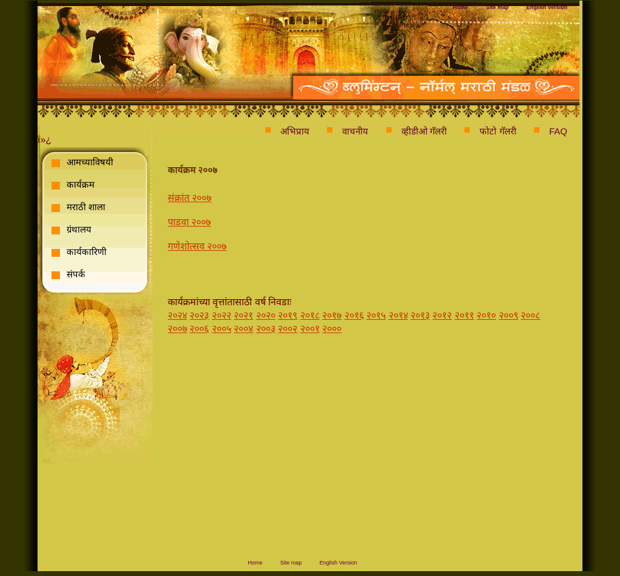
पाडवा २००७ (189, 222)
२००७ (177, 328)
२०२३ (199, 315)
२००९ (508, 315)
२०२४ (177, 315)
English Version (546, 7)
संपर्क (76, 274)
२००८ (530, 315)
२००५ (221, 328)
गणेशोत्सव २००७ (197, 246)
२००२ (287, 328)
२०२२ (221, 315)
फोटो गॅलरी (498, 131)
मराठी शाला (86, 207)
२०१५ (376, 315)
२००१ (310, 328)
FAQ (558, 131)
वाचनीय (355, 131)
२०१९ (287, 315)
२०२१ (243, 315)
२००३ (265, 328)
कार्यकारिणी (87, 252)
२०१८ (310, 315)
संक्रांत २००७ (189, 198)
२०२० (265, 315)
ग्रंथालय (79, 229)
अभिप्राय (294, 131)
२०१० (486, 315)
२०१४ (398, 315)
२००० (331, 328)
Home (460, 7)
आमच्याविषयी (90, 162)
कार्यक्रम (80, 184)
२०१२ (442, 315)
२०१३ (420, 315)
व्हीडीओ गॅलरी (424, 131)
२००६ (199, 328)
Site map (497, 7)
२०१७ (331, 315)
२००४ (243, 328)
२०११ (464, 315)
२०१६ (354, 315)
